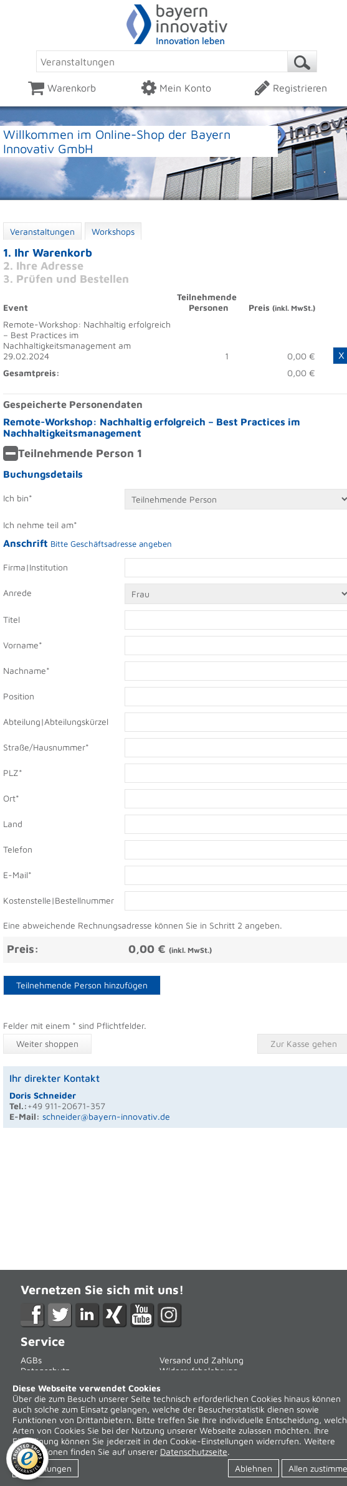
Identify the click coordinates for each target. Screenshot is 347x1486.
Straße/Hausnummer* (46, 747)
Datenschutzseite (193, 1451)
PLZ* (12, 772)
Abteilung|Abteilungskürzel (55, 721)
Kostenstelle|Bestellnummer (55, 900)
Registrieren (291, 87)
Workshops (113, 231)
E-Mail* (17, 874)
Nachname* (26, 670)
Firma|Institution (35, 567)
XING (115, 1315)
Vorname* (22, 645)
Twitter (60, 1315)
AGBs (31, 1360)
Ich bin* (17, 498)
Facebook (33, 1315)
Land (12, 823)
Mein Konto (176, 87)
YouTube (142, 1315)
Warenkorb (62, 87)
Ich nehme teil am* (40, 524)
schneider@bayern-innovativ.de (106, 1116)
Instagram (170, 1315)
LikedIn (87, 1315)
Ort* (11, 798)
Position (18, 696)
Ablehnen (253, 1468)
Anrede (17, 592)
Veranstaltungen (42, 231)
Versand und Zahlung (201, 1360)
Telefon (17, 849)
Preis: (23, 948)
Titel (11, 619)
